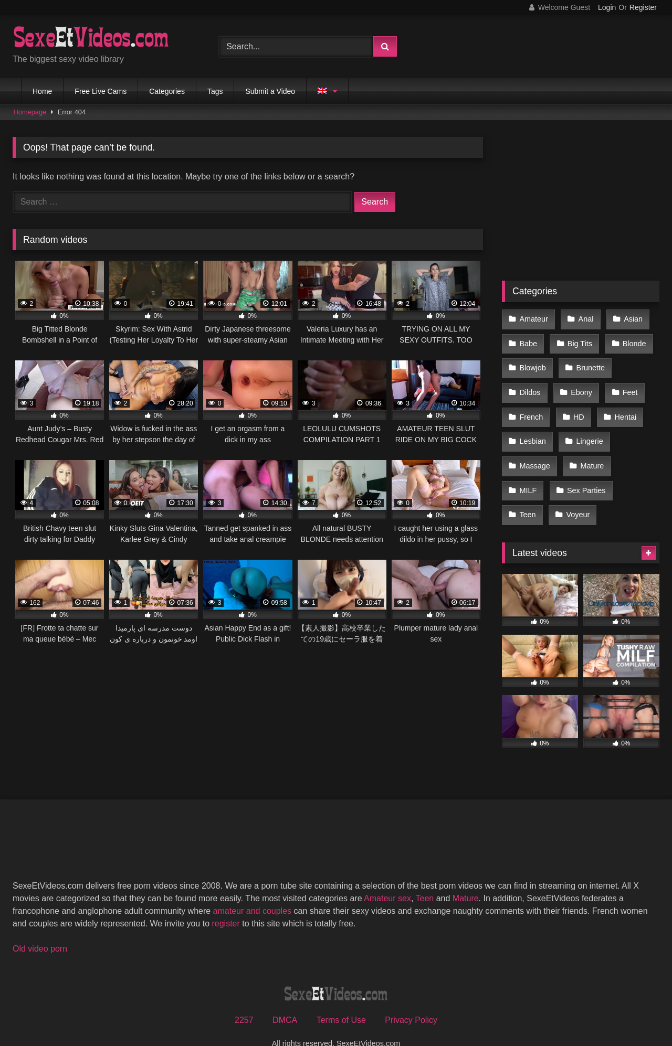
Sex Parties (584, 473)
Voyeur (576, 496)
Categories (167, 91)
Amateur (533, 318)
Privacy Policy (411, 999)
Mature (590, 451)
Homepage (30, 112)
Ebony (580, 385)
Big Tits (578, 340)
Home (42, 91)
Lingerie (587, 429)
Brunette (588, 363)
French (531, 407)
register (225, 903)
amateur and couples (252, 890)
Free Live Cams (101, 91)
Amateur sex (387, 877)
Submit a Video (270, 91)
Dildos (529, 385)
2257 (244, 999)
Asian (630, 318)
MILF (528, 473)
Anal (584, 318)
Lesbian (532, 429)
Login (607, 7)
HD (577, 407)
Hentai (623, 407)
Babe (528, 340)
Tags (215, 91)
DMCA (284, 999)
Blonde (631, 340)
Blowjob (532, 363)
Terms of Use (341, 999)
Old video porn (40, 928)
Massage (534, 451)
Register (643, 7)
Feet (627, 385)
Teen (527, 496)
